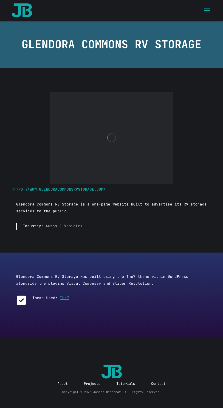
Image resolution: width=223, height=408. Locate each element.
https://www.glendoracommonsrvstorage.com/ (58, 189)
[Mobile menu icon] (207, 10)
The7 (64, 297)
